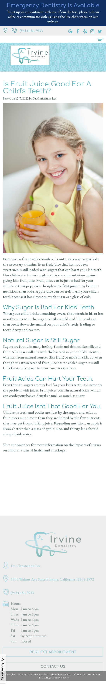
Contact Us (53, 671)
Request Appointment (53, 656)
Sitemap (65, 677)
